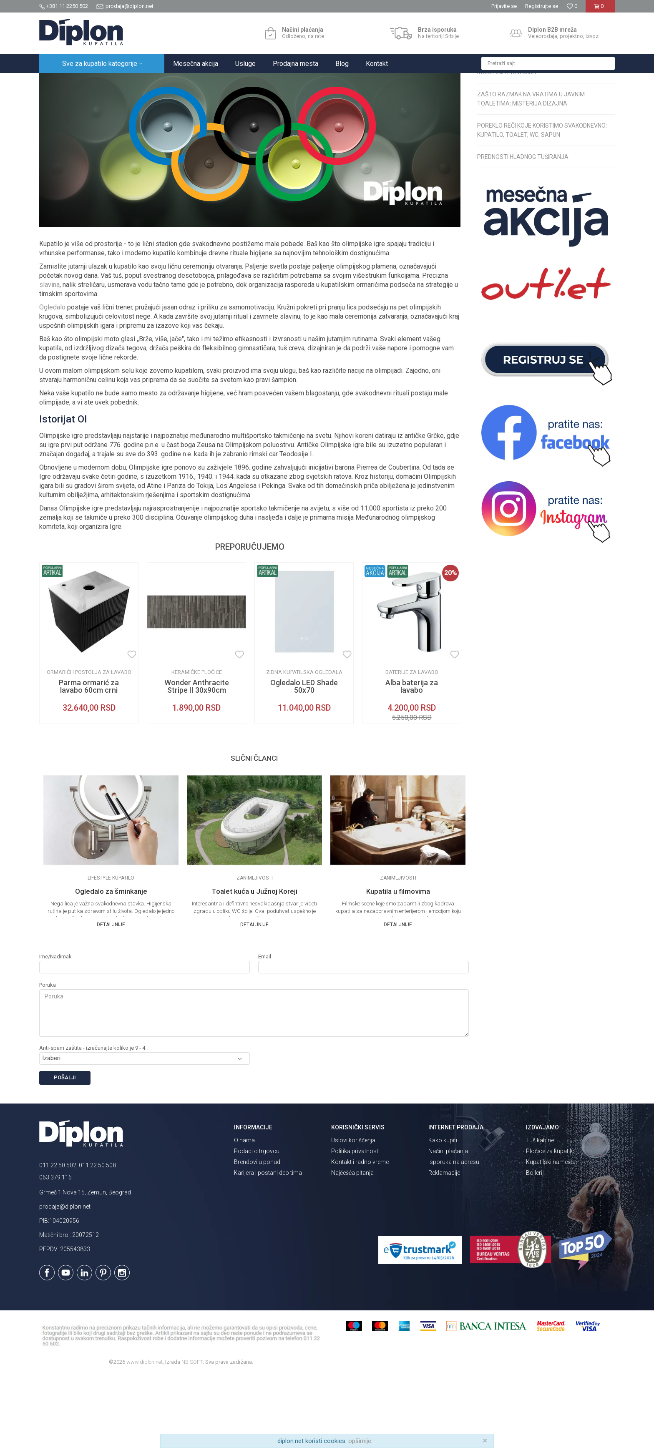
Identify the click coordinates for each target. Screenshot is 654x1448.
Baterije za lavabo (411, 745)
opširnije (359, 1441)
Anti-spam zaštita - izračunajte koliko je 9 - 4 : (93, 1121)
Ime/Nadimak (55, 1029)
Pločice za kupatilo (550, 1224)
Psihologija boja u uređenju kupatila (535, 114)
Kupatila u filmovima (398, 964)
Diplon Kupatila (57, 82)
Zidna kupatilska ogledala (304, 745)
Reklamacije (444, 1245)
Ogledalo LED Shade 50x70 (304, 759)
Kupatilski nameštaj (551, 1235)
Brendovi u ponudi (258, 1235)
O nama (244, 1213)
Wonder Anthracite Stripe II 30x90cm (196, 759)
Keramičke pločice (196, 745)
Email (264, 1029)
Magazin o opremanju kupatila (118, 82)
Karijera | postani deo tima (268, 1245)
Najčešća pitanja (352, 1245)
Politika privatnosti (355, 1224)
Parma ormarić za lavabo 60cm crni (89, 759)
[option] (88, 716)
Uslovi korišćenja (353, 1213)
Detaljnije (111, 998)
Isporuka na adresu (453, 1235)
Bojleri (534, 1245)
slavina (49, 358)
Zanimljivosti (176, 82)
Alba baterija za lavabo (411, 759)
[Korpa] (600, 9)
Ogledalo (52, 380)
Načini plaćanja (448, 1224)
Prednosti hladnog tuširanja (522, 229)
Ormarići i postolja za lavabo (89, 745)
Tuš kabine (540, 1213)
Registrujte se (541, 6)
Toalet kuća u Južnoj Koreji (254, 964)
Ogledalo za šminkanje (111, 964)
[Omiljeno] (571, 6)
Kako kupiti (442, 1213)
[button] (548, 63)
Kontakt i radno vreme (360, 1235)
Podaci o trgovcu (256, 1224)
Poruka (47, 1058)
